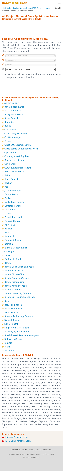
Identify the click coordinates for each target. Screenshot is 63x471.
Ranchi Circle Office (14, 274)
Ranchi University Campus (17, 293)
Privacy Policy (35, 449)
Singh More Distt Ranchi (16, 328)
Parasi (7, 255)
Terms (24, 449)
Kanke (7, 198)
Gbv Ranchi (10, 164)
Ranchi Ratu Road (13, 289)
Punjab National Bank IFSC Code (27, 8)
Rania (7, 301)
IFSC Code (6, 8)
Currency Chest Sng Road (17, 156)
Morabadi (9, 236)
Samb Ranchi (11, 312)
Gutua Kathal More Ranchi (17, 168)
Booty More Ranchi (14, 114)
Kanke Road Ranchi (14, 202)
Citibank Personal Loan (16, 437)
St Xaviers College (13, 339)
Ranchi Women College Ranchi (19, 297)
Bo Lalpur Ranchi (13, 110)
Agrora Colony (11, 103)
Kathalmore (10, 210)
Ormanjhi (9, 251)
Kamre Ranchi (11, 194)
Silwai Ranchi (11, 324)
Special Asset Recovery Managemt (21, 335)
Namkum (9, 244)
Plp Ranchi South (13, 259)
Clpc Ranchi (10, 152)
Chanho (8, 141)
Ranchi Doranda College (16, 278)
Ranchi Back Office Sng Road (19, 267)
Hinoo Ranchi (11, 179)
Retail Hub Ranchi (13, 309)
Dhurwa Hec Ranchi (14, 160)
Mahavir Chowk (12, 221)
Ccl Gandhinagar (12, 137)
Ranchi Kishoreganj (14, 282)
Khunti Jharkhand (13, 217)
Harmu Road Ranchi (14, 171)
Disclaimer (16, 449)
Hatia (7, 175)
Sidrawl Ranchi (11, 320)
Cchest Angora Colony (15, 133)
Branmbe (9, 122)
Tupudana (9, 350)
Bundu (7, 126)
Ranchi (7, 263)
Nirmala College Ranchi (16, 248)
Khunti (7, 213)
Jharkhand (48, 8)
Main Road (9, 225)
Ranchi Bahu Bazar (14, 270)
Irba (6, 187)
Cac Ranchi (10, 130)
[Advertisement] (31, 28)
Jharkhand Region (13, 190)
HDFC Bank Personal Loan (17, 441)
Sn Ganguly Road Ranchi (16, 331)
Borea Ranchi (11, 118)
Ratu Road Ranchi (13, 305)
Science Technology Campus (18, 316)
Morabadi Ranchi (12, 240)
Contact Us (47, 449)
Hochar (8, 183)
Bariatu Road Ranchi (14, 107)
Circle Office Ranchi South (17, 145)
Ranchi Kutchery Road (15, 286)
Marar (7, 232)
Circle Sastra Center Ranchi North (21, 149)
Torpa (7, 347)
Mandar (8, 229)
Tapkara (8, 343)
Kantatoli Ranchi (12, 206)
